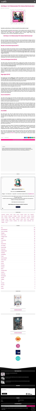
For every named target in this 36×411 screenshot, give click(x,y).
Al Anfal (25, 214)
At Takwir (2, 220)
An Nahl (10, 219)
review (18, 288)
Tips (18, 227)
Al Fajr (2, 216)
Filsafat (18, 263)
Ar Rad (25, 219)
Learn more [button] (3, 409)
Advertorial (18, 274)
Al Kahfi (10, 217)
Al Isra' (2, 217)
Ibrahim (21, 220)
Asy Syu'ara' (32, 219)
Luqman (25, 220)
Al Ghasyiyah (10, 216)
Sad (32, 220)
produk (18, 261)
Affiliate (18, 279)
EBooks (2, 401)
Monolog (18, 265)
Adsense (18, 272)
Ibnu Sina (18, 284)
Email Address (4, 389)
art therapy (18, 245)
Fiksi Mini (18, 277)
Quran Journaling (18, 231)
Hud (18, 220)
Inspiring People (18, 250)
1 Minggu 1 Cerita (18, 236)
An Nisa (22, 219)
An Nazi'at (17, 219)
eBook (18, 268)
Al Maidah (13, 217)
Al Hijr (22, 216)
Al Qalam (32, 217)
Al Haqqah (15, 216)
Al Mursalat (28, 217)
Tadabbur (2, 222)
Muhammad (29, 220)
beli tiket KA (13, 31)
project (18, 256)
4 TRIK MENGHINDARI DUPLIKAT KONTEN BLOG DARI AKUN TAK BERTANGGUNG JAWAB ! (17, 381)
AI (18, 281)
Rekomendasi (7, 137)
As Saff (28, 219)
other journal (18, 259)
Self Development (18, 229)
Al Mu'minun (18, 217)
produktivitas (18, 254)
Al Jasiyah (6, 217)
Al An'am (18, 214)
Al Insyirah (32, 216)
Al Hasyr (19, 216)
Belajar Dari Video (21, 400)
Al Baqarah (32, 214)
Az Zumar (11, 220)
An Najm (14, 219)
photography (18, 275)
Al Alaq (14, 214)
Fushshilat (15, 220)
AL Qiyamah (3, 214)
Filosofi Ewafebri (18, 258)
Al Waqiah (2, 219)
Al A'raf (11, 214)
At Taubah (6, 220)
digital (18, 238)
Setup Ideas (18, 249)
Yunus (6, 222)
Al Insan (29, 216)
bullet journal (18, 234)
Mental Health (18, 247)
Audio (2, 400)
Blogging (18, 233)
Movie (2, 137)
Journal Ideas (18, 240)
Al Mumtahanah (23, 217)
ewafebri (3, 8)
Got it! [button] (33, 409)
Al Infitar (25, 216)
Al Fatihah (5, 216)
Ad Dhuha (7, 214)
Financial (18, 266)
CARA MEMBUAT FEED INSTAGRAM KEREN (11, 373)
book (18, 242)
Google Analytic (18, 270)
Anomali (18, 282)
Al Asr (28, 214)
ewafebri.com (31, 193)
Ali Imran (7, 219)
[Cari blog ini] (5, 406)
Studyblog (18, 252)
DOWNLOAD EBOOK (18, 309)
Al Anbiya (21, 214)
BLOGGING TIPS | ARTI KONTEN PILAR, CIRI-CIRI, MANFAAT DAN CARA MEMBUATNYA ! (17, 377)
